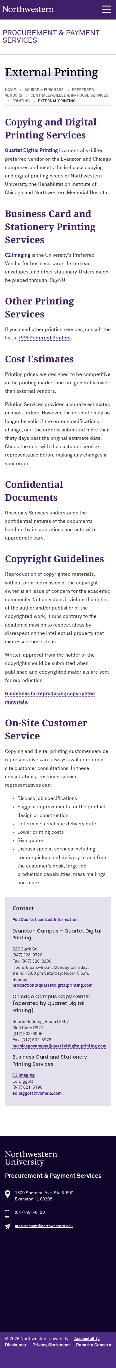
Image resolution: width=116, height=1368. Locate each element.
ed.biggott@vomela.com (37, 1093)
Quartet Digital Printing (31, 150)
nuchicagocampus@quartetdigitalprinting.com (59, 1046)
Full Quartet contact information (45, 920)
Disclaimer (16, 1345)
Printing (21, 101)
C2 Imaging (17, 255)
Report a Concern (93, 1345)
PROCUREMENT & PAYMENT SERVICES (50, 36)
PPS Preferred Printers (45, 337)
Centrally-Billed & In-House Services (70, 96)
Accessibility (87, 1339)
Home (10, 90)
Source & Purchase (44, 90)
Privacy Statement (51, 1345)
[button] (106, 9)
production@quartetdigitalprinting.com (52, 985)
